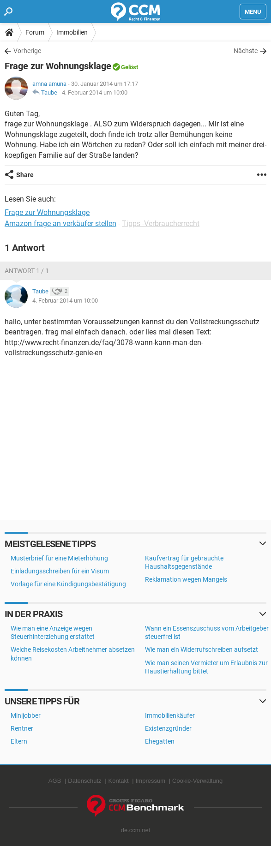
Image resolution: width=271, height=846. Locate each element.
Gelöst (129, 67)
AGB (54, 780)
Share (25, 175)
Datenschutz (84, 780)
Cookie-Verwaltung (197, 780)
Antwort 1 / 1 (27, 270)
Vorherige (27, 50)
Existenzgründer (168, 728)
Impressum (150, 780)
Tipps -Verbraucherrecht (160, 223)
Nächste (246, 50)
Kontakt (118, 780)
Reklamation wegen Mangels (186, 579)
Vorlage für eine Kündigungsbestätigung (68, 584)
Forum (34, 32)
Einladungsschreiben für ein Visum (60, 571)
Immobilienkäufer (170, 715)
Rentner (22, 728)
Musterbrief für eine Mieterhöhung (59, 558)
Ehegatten (160, 741)
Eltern (19, 741)
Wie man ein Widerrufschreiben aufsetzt (201, 649)
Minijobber (26, 715)
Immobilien (72, 32)
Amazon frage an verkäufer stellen (60, 223)
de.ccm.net (136, 830)
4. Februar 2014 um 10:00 (94, 92)
